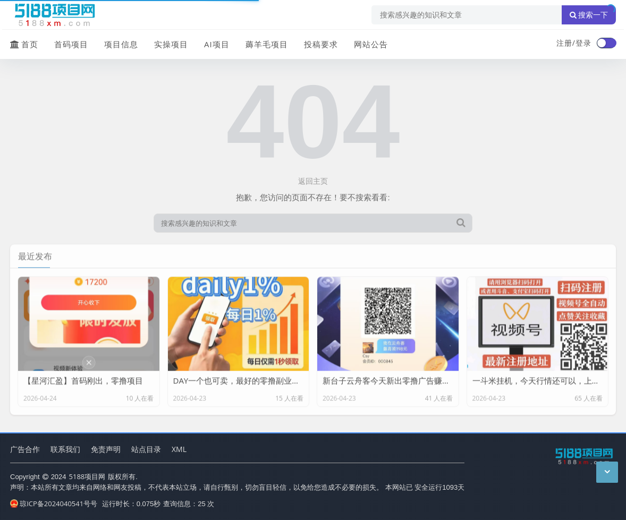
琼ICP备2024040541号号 (53, 503)
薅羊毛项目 (267, 44)
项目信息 (121, 44)
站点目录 (146, 449)
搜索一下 (589, 15)
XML (179, 449)
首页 (24, 44)
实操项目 (171, 44)
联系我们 (65, 449)
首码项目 (71, 44)
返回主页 (313, 181)
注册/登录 (573, 43)
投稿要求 (321, 44)
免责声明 (106, 449)
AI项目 (217, 44)
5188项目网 (87, 476)
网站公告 (371, 44)
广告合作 (25, 449)
